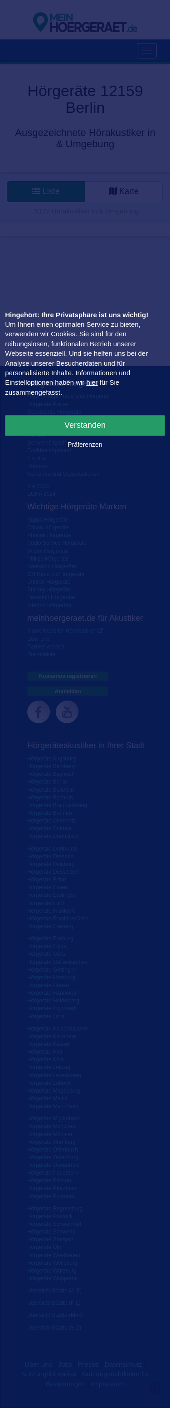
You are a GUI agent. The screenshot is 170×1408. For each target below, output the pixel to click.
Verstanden (85, 425)
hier (92, 382)
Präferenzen (85, 444)
